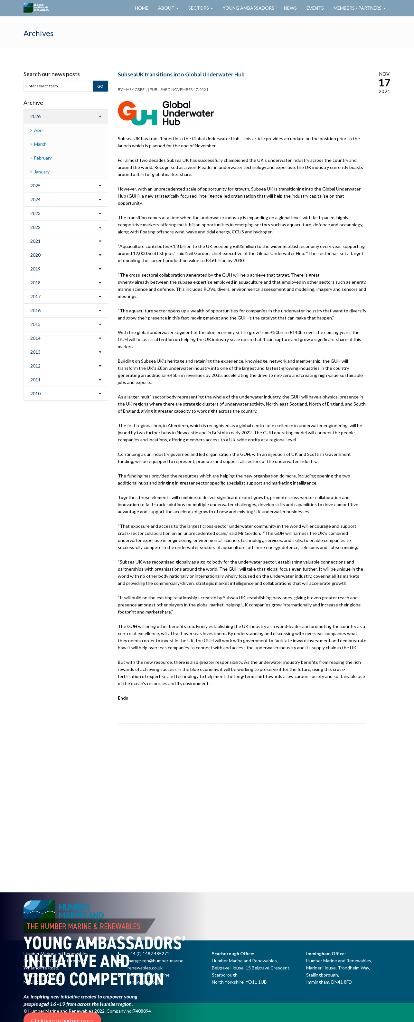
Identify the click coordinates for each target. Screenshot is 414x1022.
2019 (35, 268)
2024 (35, 199)
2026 (35, 116)
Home (141, 8)
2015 (35, 324)
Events (315, 8)
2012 (35, 366)
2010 (35, 393)
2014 (35, 338)
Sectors (200, 8)
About (168, 8)
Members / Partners (360, 8)
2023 (35, 213)
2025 (35, 185)
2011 (35, 379)
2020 (35, 255)
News (290, 8)
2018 (35, 282)
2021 (35, 241)
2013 (35, 352)
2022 (35, 227)
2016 (35, 310)
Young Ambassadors (248, 8)
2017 (35, 296)
